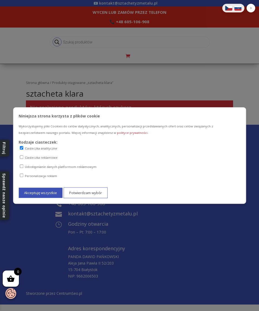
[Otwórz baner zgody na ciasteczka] (10, 293)
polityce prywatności (132, 133)
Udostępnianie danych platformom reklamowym (58, 166)
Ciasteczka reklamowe (39, 157)
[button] (251, 8)
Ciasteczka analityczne (38, 148)
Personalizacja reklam (38, 176)
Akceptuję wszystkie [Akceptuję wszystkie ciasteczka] (40, 192)
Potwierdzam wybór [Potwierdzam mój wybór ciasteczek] (85, 192)
